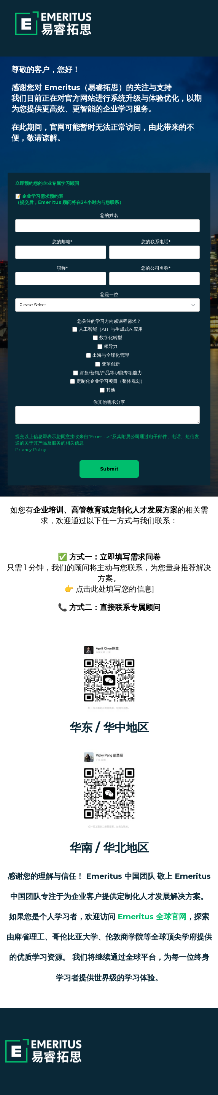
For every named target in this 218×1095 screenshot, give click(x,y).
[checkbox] (107, 360)
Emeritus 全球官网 (152, 916)
